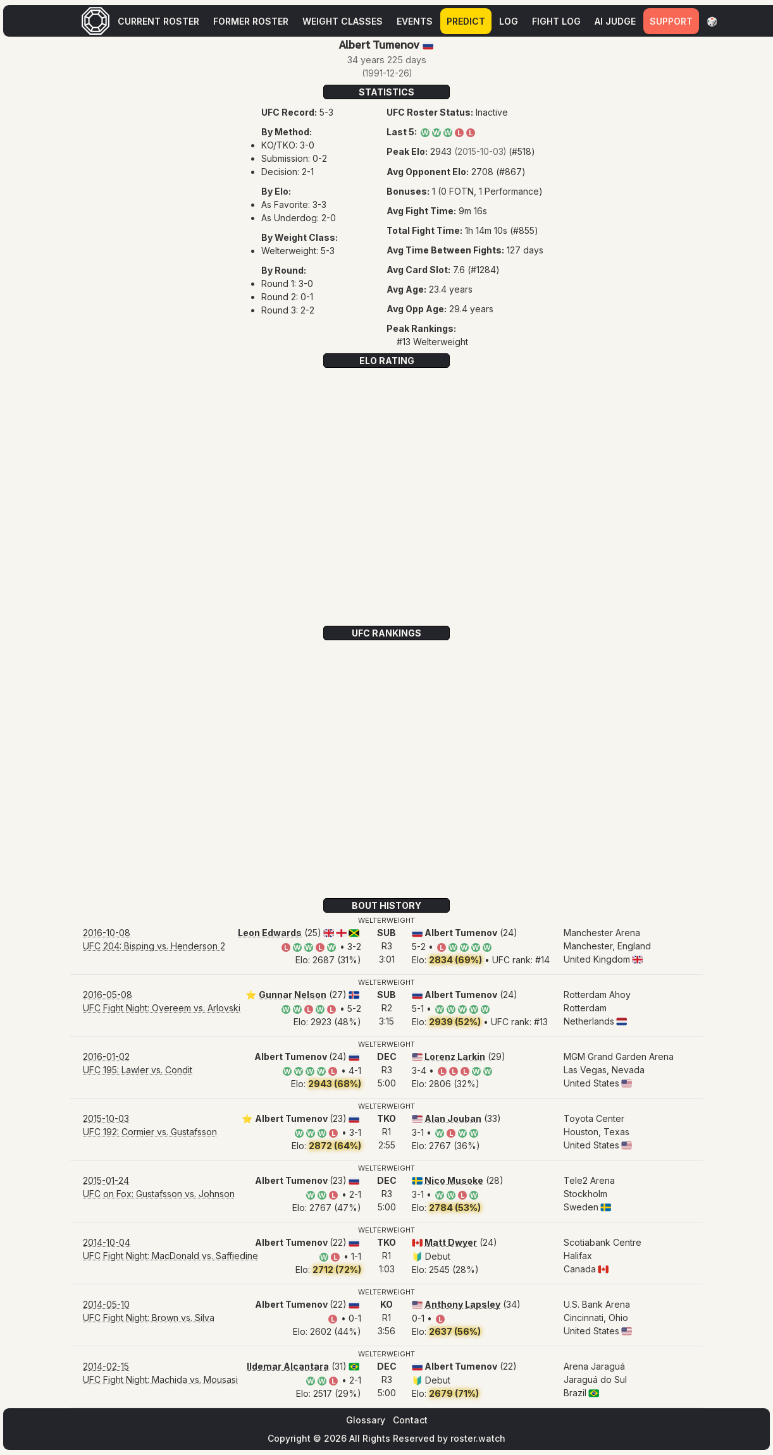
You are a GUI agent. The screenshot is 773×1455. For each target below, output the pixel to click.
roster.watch (477, 1438)
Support (671, 21)
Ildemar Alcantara (288, 1366)
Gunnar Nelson (292, 994)
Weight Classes (342, 21)
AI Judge (615, 21)
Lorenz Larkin (454, 1056)
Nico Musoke (453, 1180)
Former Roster (250, 21)
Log (508, 21)
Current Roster (158, 21)
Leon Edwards (270, 932)
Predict (466, 21)
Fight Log (556, 21)
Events (415, 21)
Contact (410, 1420)
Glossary (365, 1420)
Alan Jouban (452, 1118)
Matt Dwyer (450, 1242)
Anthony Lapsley (462, 1304)
